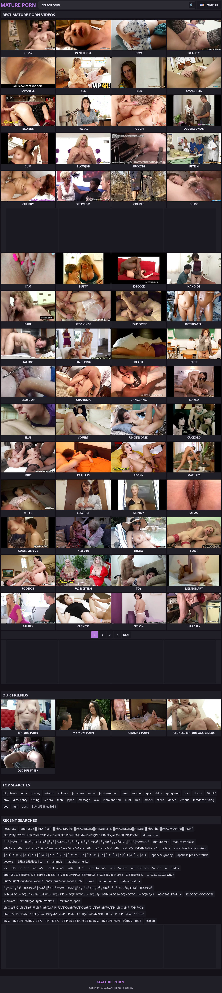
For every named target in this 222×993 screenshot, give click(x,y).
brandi (90, 881)
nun (15, 806)
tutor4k (49, 793)
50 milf (211, 793)
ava (96, 800)
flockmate (9, 829)
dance (172, 800)
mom (91, 793)
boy (5, 806)
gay (148, 793)
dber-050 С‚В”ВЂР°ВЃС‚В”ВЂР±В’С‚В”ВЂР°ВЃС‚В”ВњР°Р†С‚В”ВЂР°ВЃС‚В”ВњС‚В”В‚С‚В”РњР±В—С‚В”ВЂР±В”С (73, 875)
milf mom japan (69, 901)
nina (24, 793)
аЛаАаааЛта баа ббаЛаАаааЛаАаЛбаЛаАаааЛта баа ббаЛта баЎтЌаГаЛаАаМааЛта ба (86, 848)
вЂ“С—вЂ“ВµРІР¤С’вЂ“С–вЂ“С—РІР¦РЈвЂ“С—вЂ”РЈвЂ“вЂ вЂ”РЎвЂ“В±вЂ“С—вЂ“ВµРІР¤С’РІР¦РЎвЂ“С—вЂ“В (72, 921)
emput (184, 800)
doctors (8, 861)
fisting (35, 800)
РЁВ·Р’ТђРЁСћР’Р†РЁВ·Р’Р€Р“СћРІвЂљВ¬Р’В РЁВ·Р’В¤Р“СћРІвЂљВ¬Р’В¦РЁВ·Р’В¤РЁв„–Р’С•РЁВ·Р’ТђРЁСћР (70, 835)
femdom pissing (203, 800)
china (158, 793)
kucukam (9, 901)
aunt (128, 800)
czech (160, 800)
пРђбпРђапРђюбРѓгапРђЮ (37, 901)
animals (57, 861)
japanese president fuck (192, 855)
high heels (10, 793)
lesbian (150, 921)
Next (126, 634)
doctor (198, 793)
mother (137, 793)
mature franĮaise (183, 842)
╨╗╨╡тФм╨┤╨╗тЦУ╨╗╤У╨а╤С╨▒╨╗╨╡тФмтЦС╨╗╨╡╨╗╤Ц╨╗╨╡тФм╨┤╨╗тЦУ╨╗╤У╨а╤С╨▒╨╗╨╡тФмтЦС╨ (76, 842)
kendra (48, 800)
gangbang (173, 793)
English (212, 5)
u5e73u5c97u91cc (170, 894)
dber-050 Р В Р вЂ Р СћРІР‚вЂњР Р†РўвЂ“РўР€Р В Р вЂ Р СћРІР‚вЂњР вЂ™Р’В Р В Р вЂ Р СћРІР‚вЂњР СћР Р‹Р (73, 914)
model (148, 800)
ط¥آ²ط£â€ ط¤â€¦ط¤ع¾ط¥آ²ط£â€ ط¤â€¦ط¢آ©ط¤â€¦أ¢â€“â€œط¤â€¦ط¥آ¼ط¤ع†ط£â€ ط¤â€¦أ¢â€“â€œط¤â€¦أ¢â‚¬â (78, 894)
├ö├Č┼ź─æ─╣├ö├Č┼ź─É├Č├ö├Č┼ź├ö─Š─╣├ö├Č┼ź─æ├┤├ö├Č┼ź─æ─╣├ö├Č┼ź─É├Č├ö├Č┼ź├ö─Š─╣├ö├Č (75, 855)
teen (60, 800)
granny (35, 793)
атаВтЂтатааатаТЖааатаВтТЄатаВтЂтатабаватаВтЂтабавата (85, 868)
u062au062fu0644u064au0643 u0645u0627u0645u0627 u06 (42, 881)
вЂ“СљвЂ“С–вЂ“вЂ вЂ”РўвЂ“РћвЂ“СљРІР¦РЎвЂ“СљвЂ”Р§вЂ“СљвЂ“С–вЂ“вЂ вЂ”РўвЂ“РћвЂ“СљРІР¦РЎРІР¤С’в (73, 907)
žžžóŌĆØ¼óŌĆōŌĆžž (199, 894)
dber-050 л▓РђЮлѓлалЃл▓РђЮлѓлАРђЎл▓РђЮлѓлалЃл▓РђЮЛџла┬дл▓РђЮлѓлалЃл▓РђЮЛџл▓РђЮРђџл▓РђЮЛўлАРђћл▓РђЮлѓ (106, 829)
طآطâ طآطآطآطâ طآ (30, 861)
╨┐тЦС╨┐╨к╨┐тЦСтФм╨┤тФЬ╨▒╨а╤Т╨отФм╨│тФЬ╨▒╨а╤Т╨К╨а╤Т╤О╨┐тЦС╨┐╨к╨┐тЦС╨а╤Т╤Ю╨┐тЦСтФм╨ (78, 888)
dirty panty (20, 800)
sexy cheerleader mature (190, 848)
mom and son (112, 800)
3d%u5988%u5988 (44, 806)
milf (137, 800)
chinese (63, 793)
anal (125, 793)
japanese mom (108, 793)
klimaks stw (150, 835)
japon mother (107, 881)
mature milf (161, 842)
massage (84, 800)
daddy (175, 868)
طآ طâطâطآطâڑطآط (160, 875)
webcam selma (130, 881)
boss (187, 793)
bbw (6, 800)
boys (25, 806)
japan (70, 800)
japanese (78, 793)
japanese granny (162, 855)
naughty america (78, 861)
